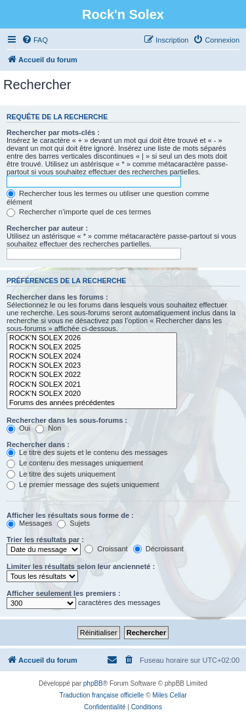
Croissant (106, 549)
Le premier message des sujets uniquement (83, 484)
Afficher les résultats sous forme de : (70, 515)
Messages (29, 523)
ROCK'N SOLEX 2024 (92, 356)
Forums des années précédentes (92, 403)
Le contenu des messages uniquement (75, 463)
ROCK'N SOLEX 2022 (92, 375)
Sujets (73, 523)
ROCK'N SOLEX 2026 (92, 338)
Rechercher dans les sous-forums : (67, 420)
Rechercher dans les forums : (57, 297)
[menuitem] (35, 40)
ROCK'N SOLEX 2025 (92, 347)
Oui (18, 428)
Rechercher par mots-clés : (53, 132)
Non (48, 428)
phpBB (93, 683)
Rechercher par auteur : (47, 228)
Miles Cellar (169, 695)
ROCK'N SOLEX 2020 (92, 394)
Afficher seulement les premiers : (64, 593)
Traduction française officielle (101, 695)
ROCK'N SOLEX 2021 (92, 384)
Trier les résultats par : (45, 539)
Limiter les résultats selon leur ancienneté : (81, 566)
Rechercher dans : (38, 444)
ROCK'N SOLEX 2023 (92, 365)
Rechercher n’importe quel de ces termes (79, 212)
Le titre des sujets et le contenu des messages (87, 452)
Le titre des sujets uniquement (61, 474)
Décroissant (158, 549)
